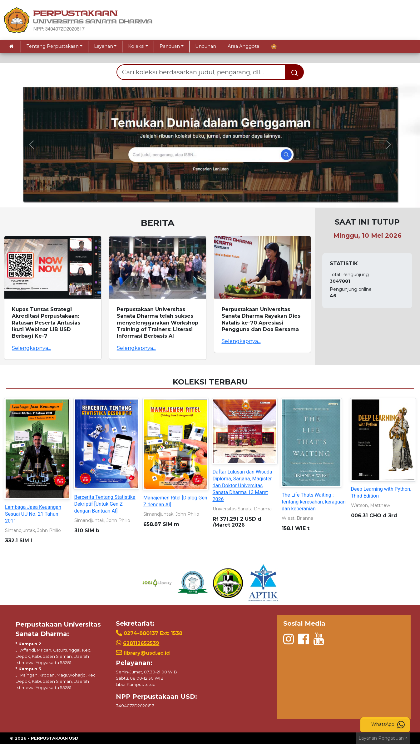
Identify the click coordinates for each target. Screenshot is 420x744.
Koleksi (136, 46)
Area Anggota (243, 46)
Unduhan (205, 46)
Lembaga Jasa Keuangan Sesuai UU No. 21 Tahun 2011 (33, 514)
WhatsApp (388, 724)
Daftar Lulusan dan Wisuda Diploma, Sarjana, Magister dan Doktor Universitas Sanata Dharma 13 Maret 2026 (242, 485)
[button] (31, 145)
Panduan (170, 46)
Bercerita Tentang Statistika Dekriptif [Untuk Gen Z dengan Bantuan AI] (105, 504)
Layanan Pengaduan (381, 738)
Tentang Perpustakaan (53, 46)
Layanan (103, 46)
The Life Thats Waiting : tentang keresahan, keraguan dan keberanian (314, 502)
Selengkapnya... (31, 348)
